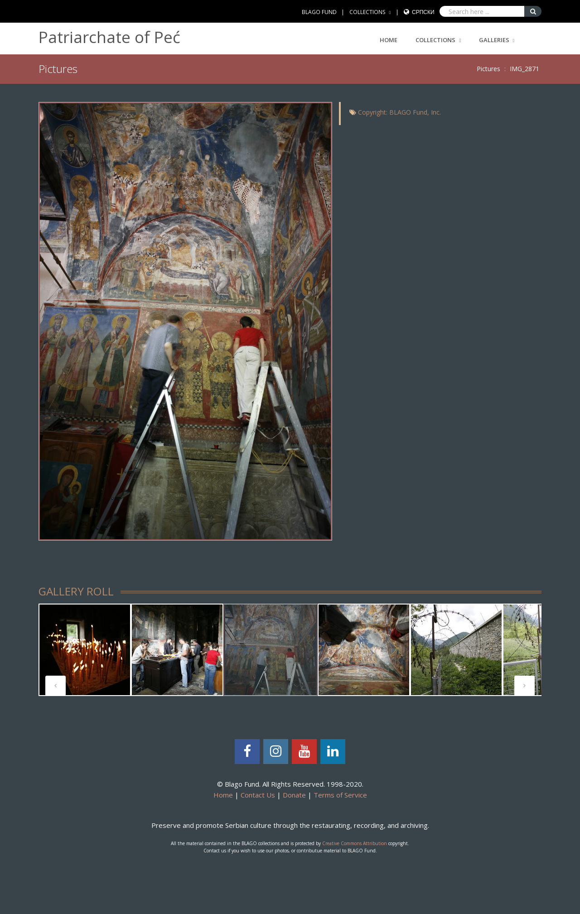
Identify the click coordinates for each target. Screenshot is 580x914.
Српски (423, 12)
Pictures (488, 68)
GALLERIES (494, 40)
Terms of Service (340, 794)
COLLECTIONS (367, 12)
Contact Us (258, 794)
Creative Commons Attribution (354, 843)
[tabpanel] (85, 650)
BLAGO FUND (319, 12)
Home (388, 40)
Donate (294, 794)
